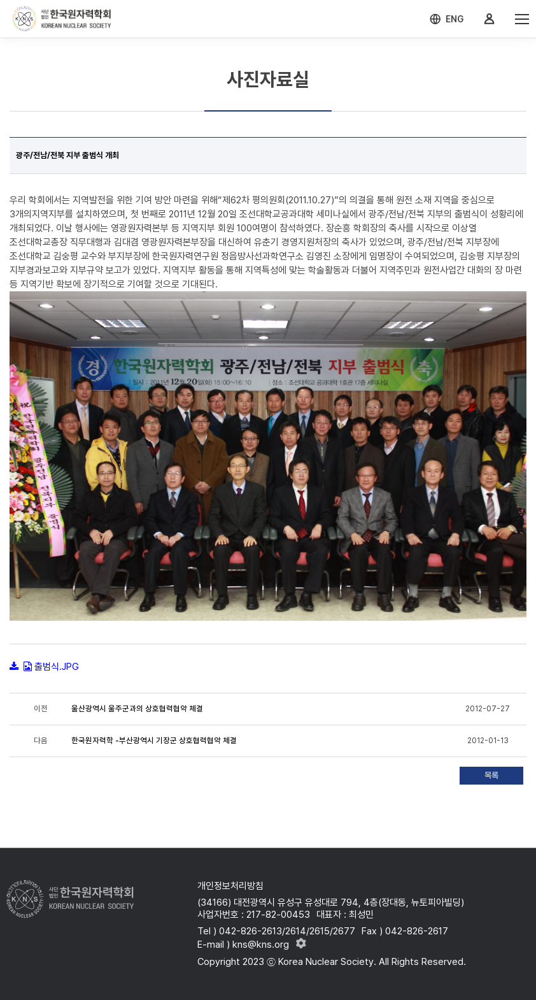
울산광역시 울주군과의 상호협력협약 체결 (137, 708)
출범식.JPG (56, 666)
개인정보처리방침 (230, 886)
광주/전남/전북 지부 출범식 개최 (67, 155)
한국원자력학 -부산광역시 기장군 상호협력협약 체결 (154, 740)
